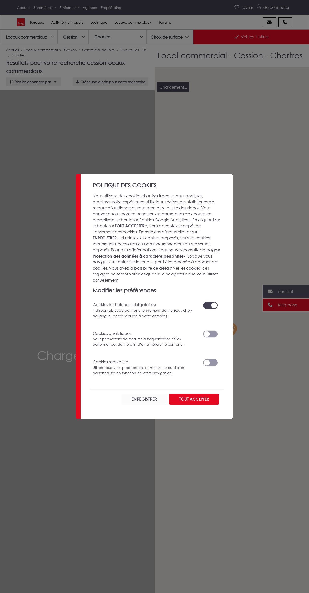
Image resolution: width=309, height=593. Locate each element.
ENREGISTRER (144, 399)
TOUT (194, 399)
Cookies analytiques (145, 339)
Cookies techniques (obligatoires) (145, 310)
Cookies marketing (145, 367)
